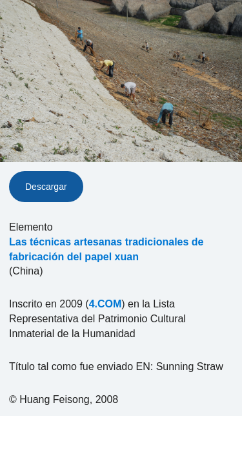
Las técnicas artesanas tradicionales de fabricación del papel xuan (106, 249)
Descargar (46, 186)
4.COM (105, 303)
